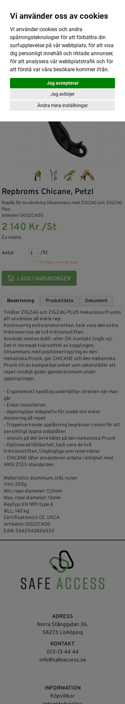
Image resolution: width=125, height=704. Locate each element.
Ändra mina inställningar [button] (62, 105)
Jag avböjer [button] (62, 94)
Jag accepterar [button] (63, 83)
